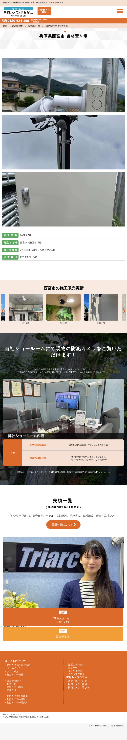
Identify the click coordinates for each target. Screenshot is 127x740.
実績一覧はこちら (62, 524)
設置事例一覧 (34, 26)
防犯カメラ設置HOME (13, 26)
